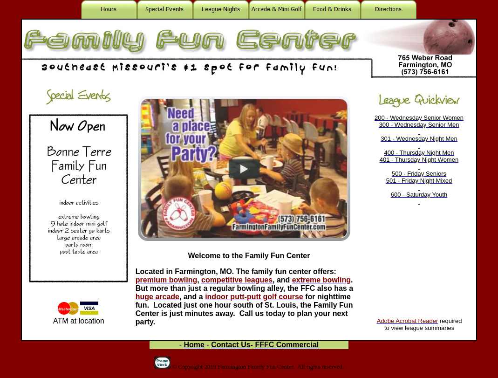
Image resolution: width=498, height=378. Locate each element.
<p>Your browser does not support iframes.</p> (419, 206)
